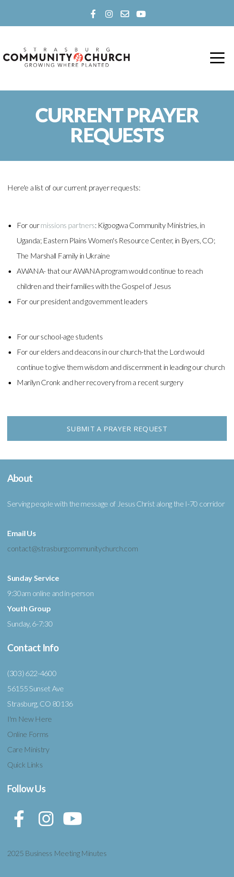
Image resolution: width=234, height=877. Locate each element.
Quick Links (24, 764)
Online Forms (28, 733)
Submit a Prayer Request (117, 428)
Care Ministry (28, 749)
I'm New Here (29, 718)
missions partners (68, 224)
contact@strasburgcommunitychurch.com (72, 548)
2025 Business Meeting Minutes (57, 852)
